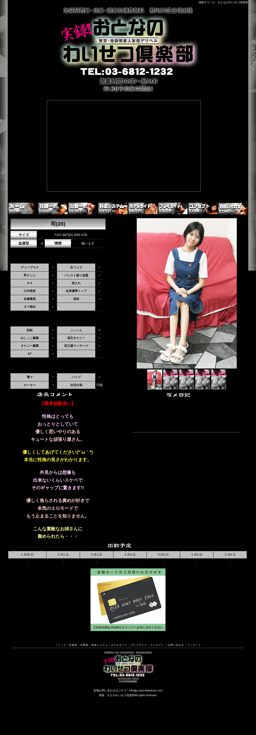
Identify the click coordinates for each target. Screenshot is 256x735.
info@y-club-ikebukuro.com (145, 690)
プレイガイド (138, 645)
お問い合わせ (176, 645)
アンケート (194, 645)
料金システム (100, 645)
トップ (62, 645)
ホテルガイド (119, 645)
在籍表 (73, 645)
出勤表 (84, 645)
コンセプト (157, 645)
